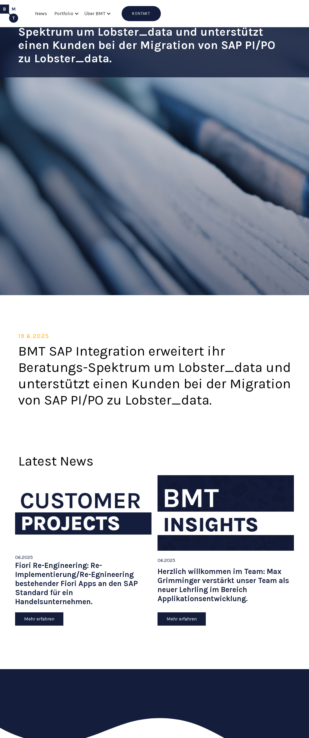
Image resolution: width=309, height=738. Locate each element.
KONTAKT (141, 13)
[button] (66, 13)
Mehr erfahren (39, 619)
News (41, 13)
